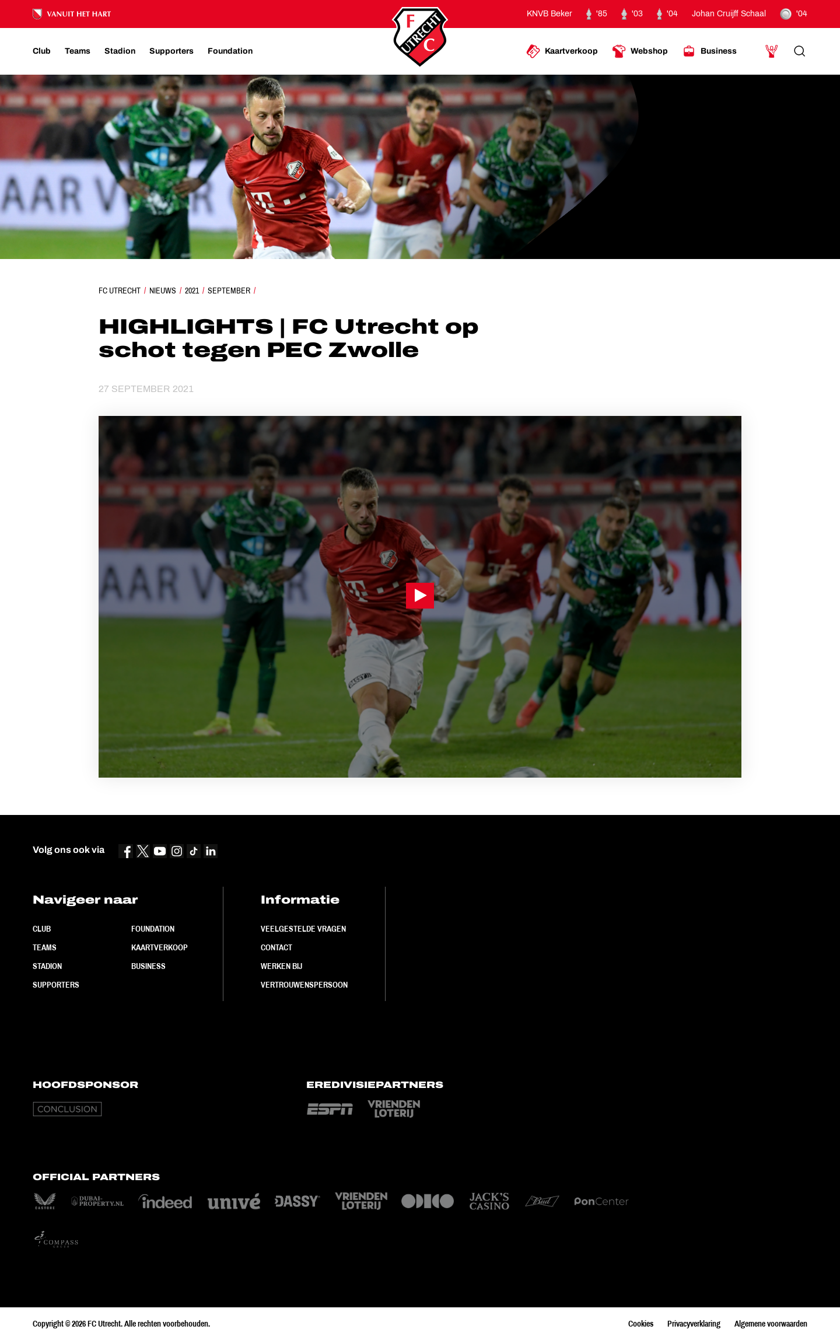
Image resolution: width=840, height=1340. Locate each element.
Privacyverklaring (693, 1323)
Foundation (152, 928)
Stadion (47, 966)
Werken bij (281, 966)
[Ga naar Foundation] (230, 51)
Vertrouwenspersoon (304, 984)
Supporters (56, 984)
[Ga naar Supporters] (171, 51)
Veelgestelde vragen (303, 928)
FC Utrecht (120, 290)
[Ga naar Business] (709, 51)
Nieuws (162, 290)
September (229, 290)
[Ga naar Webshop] (640, 51)
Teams (45, 947)
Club (42, 928)
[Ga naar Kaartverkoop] (562, 51)
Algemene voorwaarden (770, 1323)
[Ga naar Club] (42, 51)
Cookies (640, 1323)
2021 (192, 290)
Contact (276, 947)
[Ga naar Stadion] (119, 51)
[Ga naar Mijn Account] (772, 51)
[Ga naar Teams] (77, 51)
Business (148, 966)
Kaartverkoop (159, 947)
